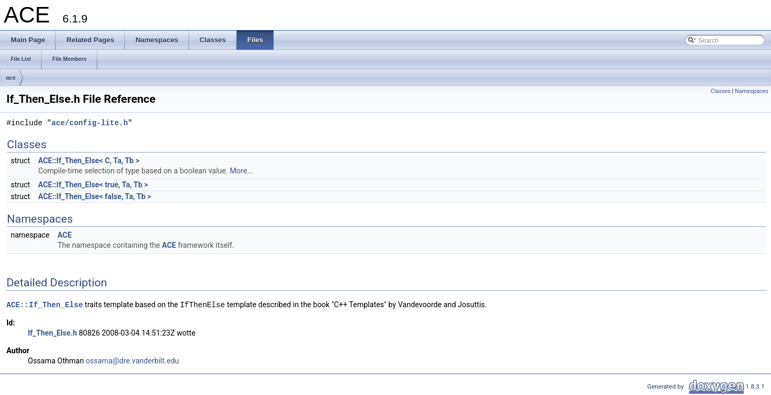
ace (11, 77)
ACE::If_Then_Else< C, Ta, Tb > (88, 160)
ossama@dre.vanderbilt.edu (132, 360)
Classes (720, 91)
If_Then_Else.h (52, 333)
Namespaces (751, 91)
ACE (64, 235)
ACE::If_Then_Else (44, 305)
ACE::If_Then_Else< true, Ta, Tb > (93, 184)
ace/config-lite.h (89, 123)
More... (241, 170)
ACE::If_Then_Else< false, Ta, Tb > (94, 196)
